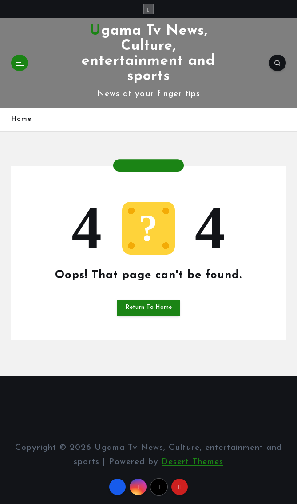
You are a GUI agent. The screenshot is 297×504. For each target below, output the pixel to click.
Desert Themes (192, 462)
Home (21, 119)
